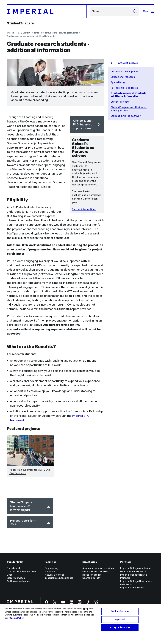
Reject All (120, 619)
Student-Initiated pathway (126, 115)
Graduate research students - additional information (31, 36)
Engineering (51, 568)
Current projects (120, 101)
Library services (16, 577)
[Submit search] (135, 11)
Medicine (50, 571)
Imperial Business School (59, 577)
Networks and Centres (95, 571)
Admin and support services (98, 568)
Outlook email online (18, 581)
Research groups (92, 574)
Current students (31, 32)
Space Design (118, 82)
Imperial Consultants (132, 587)
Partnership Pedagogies (124, 87)
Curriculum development (125, 71)
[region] (80, 619)
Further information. (84, 209)
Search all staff (91, 577)
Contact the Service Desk (21, 571)
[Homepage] (47, 11)
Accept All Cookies (120, 627)
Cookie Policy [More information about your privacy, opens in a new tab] (16, 618)
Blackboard (13, 568)
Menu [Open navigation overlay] (148, 11)
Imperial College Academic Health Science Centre (135, 570)
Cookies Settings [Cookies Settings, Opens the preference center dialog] (120, 611)
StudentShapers (20, 23)
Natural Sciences (54, 574)
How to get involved (68, 32)
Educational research (123, 76)
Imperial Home (14, 32)
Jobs (9, 574)
